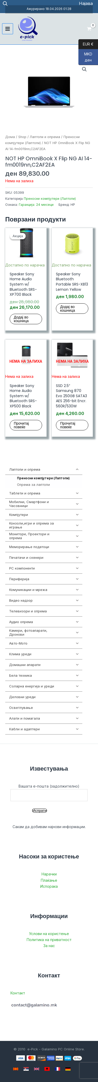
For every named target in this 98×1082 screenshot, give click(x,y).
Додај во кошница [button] (21, 319)
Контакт (17, 993)
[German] (68, 1069)
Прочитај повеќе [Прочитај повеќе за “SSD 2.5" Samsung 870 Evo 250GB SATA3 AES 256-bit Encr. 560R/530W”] (67, 425)
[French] (57, 1069)
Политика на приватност (49, 939)
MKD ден (85, 58)
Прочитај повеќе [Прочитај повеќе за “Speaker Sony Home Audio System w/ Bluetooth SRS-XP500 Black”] (21, 425)
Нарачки (49, 874)
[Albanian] (47, 1069)
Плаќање (49, 880)
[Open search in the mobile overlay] (5, 3)
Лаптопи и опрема (45, 137)
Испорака (49, 886)
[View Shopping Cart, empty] (89, 29)
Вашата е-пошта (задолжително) (49, 792)
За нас (49, 945)
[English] (36, 1069)
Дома (10, 137)
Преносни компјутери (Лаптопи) (50, 199)
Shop (22, 137)
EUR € (86, 44)
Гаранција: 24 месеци (36, 205)
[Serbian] (26, 1069)
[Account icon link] (86, 4)
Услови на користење (49, 933)
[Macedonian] (15, 1069)
